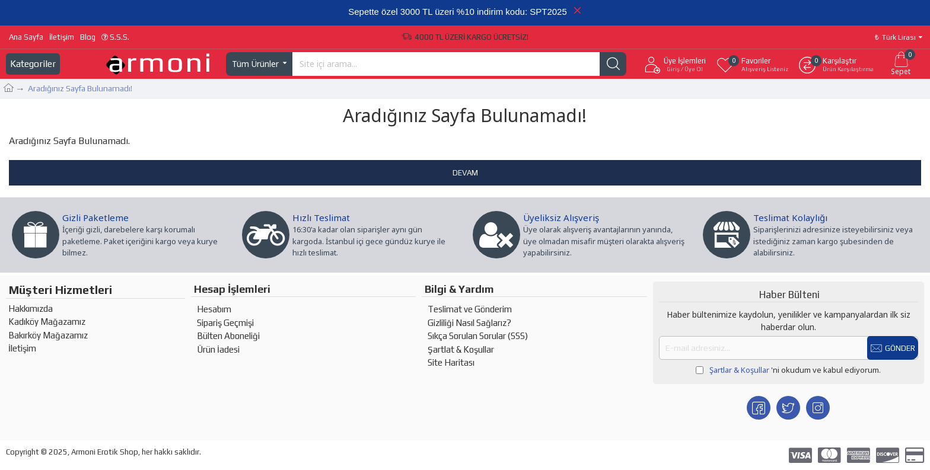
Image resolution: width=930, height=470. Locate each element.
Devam (465, 172)
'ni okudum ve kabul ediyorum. (788, 370)
